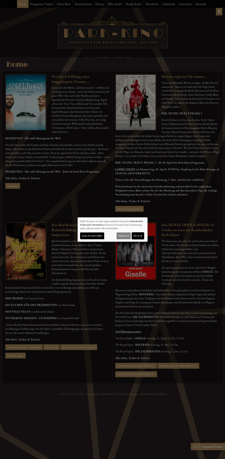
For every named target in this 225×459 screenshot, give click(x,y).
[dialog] (113, 229)
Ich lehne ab (123, 235)
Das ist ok (138, 235)
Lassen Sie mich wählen (92, 235)
